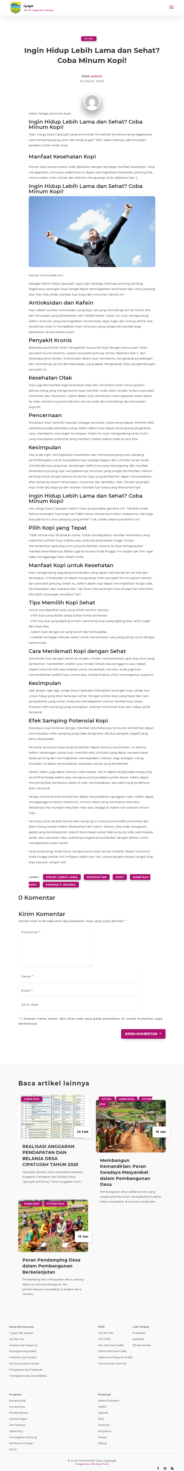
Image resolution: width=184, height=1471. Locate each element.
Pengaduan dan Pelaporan (25, 1363)
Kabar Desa (31, 1093)
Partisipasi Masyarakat (22, 1345)
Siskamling (16, 1425)
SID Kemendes (142, 1339)
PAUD (13, 1443)
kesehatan (97, 875)
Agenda (103, 1407)
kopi (120, 875)
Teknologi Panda (100, 1458)
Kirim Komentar (141, 1028)
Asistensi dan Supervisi (23, 1339)
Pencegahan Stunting (23, 1431)
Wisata (102, 1431)
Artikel (89, 38)
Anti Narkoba (17, 1419)
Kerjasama (104, 1425)
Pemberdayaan (18, 1407)
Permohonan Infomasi (112, 1357)
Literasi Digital (18, 1413)
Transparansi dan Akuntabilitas (28, 1370)
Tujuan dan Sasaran (21, 1327)
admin (96, 76)
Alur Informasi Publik (111, 1339)
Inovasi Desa (17, 1401)
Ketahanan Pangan (21, 1437)
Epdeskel (138, 1333)
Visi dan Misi (16, 1333)
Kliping (102, 1437)
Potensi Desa (55, 1198)
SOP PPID (104, 1333)
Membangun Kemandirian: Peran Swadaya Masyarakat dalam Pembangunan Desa (125, 1166)
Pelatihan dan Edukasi (23, 1351)
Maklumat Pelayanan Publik (115, 1351)
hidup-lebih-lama (62, 875)
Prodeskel (139, 1327)
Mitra (101, 1413)
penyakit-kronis (61, 880)
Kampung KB (17, 1394)
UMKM (102, 1401)
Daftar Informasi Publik (112, 1345)
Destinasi (104, 1419)
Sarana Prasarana (108, 1394)
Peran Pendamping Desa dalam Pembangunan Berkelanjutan (51, 1260)
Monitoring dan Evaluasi (24, 1357)
